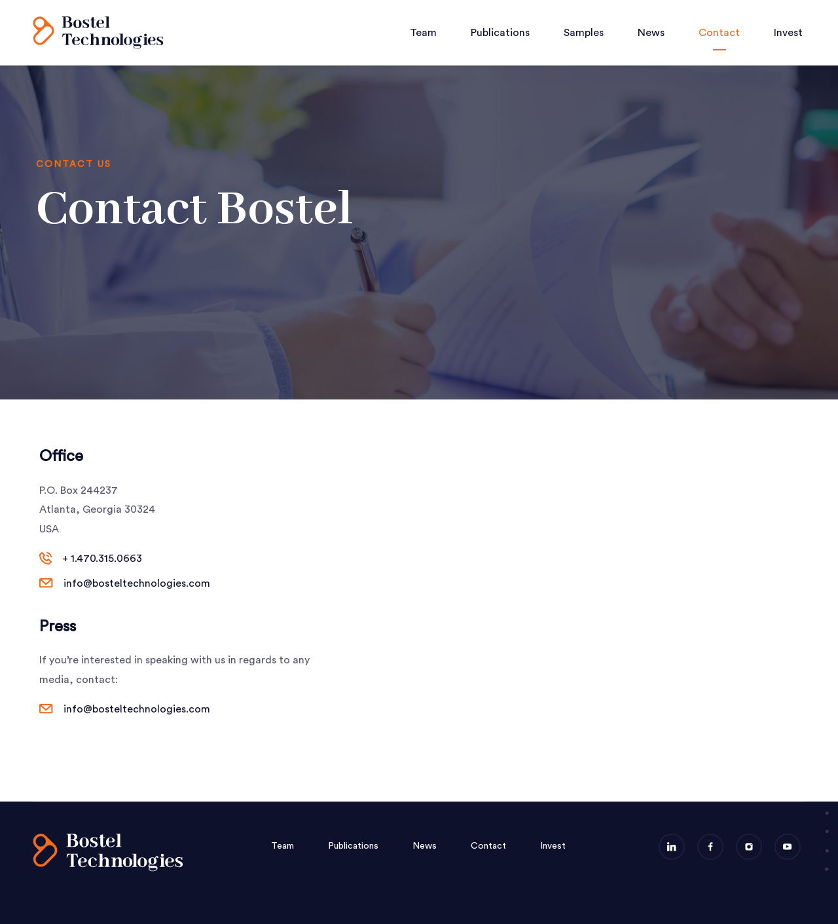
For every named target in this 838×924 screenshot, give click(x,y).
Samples (584, 33)
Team (423, 33)
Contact (719, 33)
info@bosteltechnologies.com (137, 583)
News (651, 33)
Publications (500, 33)
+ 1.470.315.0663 (102, 558)
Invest (788, 33)
